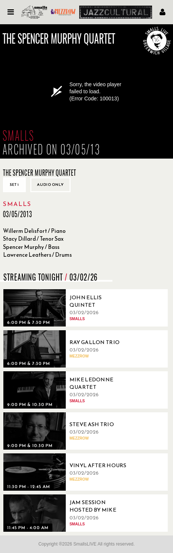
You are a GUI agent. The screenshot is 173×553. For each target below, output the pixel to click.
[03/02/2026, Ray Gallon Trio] (66, 349)
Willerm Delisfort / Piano (34, 230)
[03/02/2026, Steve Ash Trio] (66, 431)
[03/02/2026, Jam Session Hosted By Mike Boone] (66, 513)
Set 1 (14, 184)
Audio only (50, 184)
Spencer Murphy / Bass (31, 247)
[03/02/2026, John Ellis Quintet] (66, 308)
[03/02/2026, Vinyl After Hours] (66, 472)
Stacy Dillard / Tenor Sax (33, 238)
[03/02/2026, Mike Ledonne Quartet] (66, 390)
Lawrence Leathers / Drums (37, 254)
